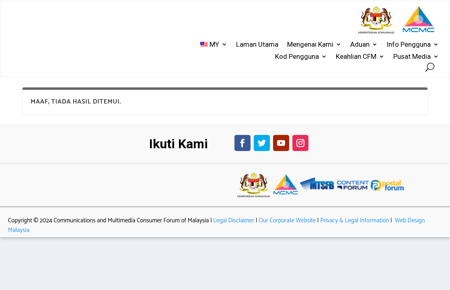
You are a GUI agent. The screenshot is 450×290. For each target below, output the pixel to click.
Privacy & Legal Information (354, 227)
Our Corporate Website (287, 227)
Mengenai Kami (310, 44)
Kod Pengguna (297, 57)
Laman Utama (257, 44)
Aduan (360, 44)
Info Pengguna (408, 44)
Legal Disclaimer (233, 227)
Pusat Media (412, 57)
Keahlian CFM (356, 57)
